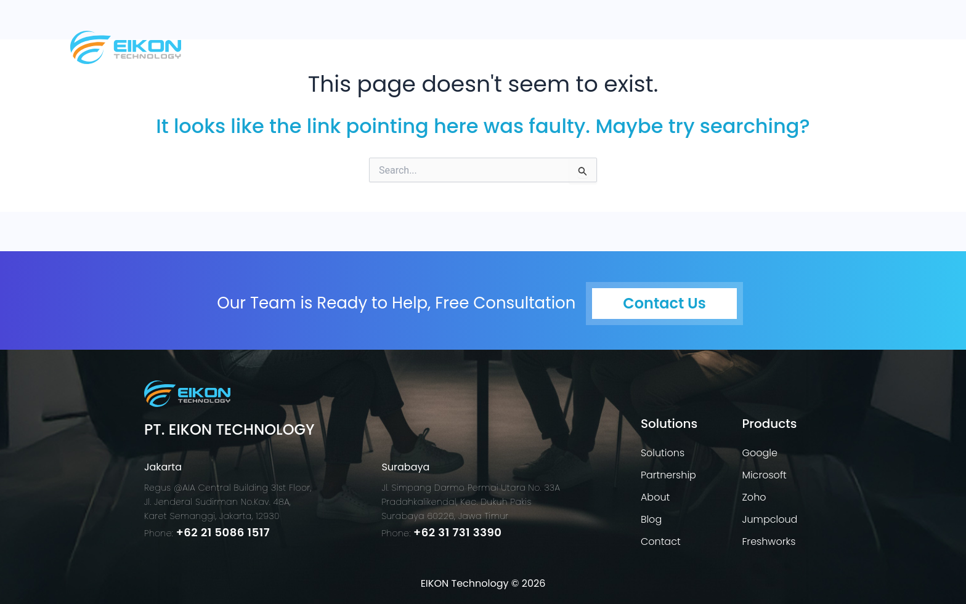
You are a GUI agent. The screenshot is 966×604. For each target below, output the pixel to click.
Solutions (571, 46)
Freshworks (768, 541)
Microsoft (764, 475)
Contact (857, 46)
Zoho (754, 497)
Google (759, 453)
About (738, 46)
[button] (574, 46)
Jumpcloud (769, 519)
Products (660, 46)
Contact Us (664, 303)
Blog (651, 519)
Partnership (668, 475)
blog (793, 46)
